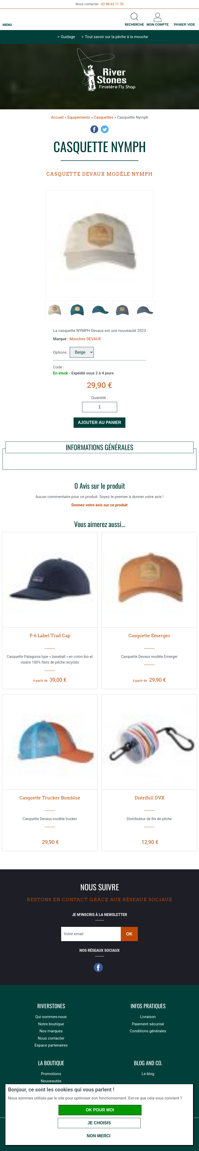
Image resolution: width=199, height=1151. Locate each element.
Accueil (57, 117)
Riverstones (51, 1006)
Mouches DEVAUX (85, 339)
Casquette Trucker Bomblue (49, 797)
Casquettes (103, 117)
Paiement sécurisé (148, 1024)
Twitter (105, 129)
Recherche (134, 24)
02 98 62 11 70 (112, 4)
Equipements (78, 117)
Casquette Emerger (149, 635)
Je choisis (99, 1123)
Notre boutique (51, 1024)
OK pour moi (100, 1110)
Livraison (148, 1016)
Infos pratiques (148, 1006)
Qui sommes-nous (51, 1016)
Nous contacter (51, 1038)
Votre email (73, 934)
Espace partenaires (51, 1045)
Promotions (51, 1073)
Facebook (94, 129)
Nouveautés (51, 1081)
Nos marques (50, 1031)
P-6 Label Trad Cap (50, 635)
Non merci (99, 1136)
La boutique (51, 1063)
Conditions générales (148, 1031)
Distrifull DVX (149, 797)
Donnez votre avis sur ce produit (100, 505)
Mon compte (158, 24)
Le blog (148, 1073)
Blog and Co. (148, 1063)
